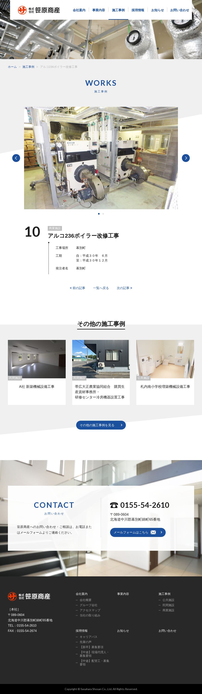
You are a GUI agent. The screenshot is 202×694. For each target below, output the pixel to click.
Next (186, 158)
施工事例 (118, 10)
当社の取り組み (90, 615)
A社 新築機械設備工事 (36, 387)
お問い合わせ (179, 10)
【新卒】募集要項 (91, 647)
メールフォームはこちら (131, 532)
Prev (16, 158)
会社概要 (86, 600)
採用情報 (138, 10)
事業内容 (98, 10)
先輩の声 (86, 642)
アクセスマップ (90, 610)
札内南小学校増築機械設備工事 (165, 387)
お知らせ (157, 10)
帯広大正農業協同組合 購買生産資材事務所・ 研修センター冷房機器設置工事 (101, 392)
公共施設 (143, 378)
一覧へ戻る (101, 288)
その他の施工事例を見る (97, 425)
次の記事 (124, 288)
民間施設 (15, 378)
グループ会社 (88, 605)
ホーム (12, 66)
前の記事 (77, 288)
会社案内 (79, 10)
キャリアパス (88, 636)
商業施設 (55, 228)
